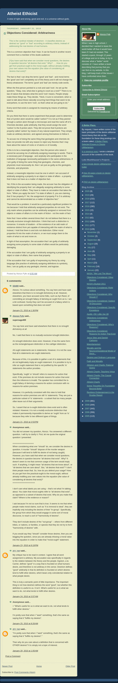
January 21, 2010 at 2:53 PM (25, 422)
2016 (87, 206)
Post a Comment (12, 656)
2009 (87, 401)
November (92, 232)
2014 (87, 214)
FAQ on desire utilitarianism (96, 182)
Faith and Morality (95, 361)
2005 (87, 416)
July (89, 247)
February (91, 266)
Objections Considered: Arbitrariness (31, 32)
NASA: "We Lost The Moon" (99, 273)
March (90, 263)
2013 (87, 218)
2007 (87, 409)
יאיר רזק (16, 551)
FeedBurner (105, 112)
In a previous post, (90, 151)
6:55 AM (33, 274)
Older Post (70, 666)
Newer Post (7, 666)
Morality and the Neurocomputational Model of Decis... (101, 351)
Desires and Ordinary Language (101, 357)
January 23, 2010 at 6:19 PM (25, 545)
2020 (87, 191)
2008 (87, 405)
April (89, 259)
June (89, 251)
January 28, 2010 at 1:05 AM (25, 651)
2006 (87, 412)
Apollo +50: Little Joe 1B (98, 314)
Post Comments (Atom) (24, 672)
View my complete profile (96, 80)
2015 (87, 210)
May (89, 255)
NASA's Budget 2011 (96, 284)
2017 (87, 202)
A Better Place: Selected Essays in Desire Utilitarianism (95, 144)
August (90, 244)
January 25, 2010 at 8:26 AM (25, 623)
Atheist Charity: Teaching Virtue (101, 372)
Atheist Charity (93, 382)
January (91, 270)
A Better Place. (89, 125)
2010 (87, 229)
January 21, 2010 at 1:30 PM (25, 310)
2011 (87, 225)
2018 (87, 199)
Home (39, 666)
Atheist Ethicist (22, 13)
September (92, 240)
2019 (87, 195)
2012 (87, 221)
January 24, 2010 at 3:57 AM (25, 596)
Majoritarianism (93, 344)
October (91, 236)
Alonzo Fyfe (18, 316)
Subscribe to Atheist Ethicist (94, 90)
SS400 (16, 286)
